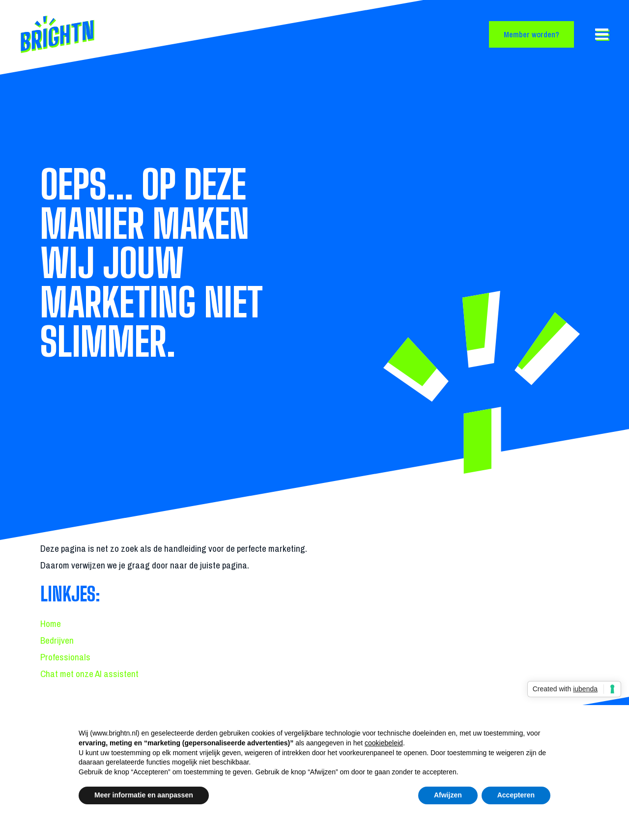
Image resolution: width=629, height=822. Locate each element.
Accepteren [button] (516, 795)
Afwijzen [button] (448, 795)
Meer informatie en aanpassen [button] (143, 795)
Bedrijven (57, 640)
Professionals (65, 657)
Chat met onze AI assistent (89, 673)
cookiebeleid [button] (384, 743)
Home (50, 623)
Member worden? (531, 34)
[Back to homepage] (86, 34)
